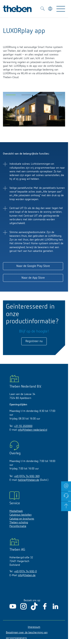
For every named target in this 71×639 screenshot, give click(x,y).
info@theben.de (27, 575)
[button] (11, 96)
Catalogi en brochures (21, 518)
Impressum (34, 627)
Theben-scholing (18, 522)
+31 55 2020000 (23, 426)
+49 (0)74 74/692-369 (26, 476)
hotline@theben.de (28, 480)
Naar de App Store (33, 277)
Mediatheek (16, 511)
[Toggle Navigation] (60, 9)
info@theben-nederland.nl (32, 429)
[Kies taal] (51, 9)
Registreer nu (34, 341)
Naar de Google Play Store (33, 266)
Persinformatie (17, 526)
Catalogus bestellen (20, 514)
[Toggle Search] (42, 9)
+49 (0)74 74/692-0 (25, 571)
